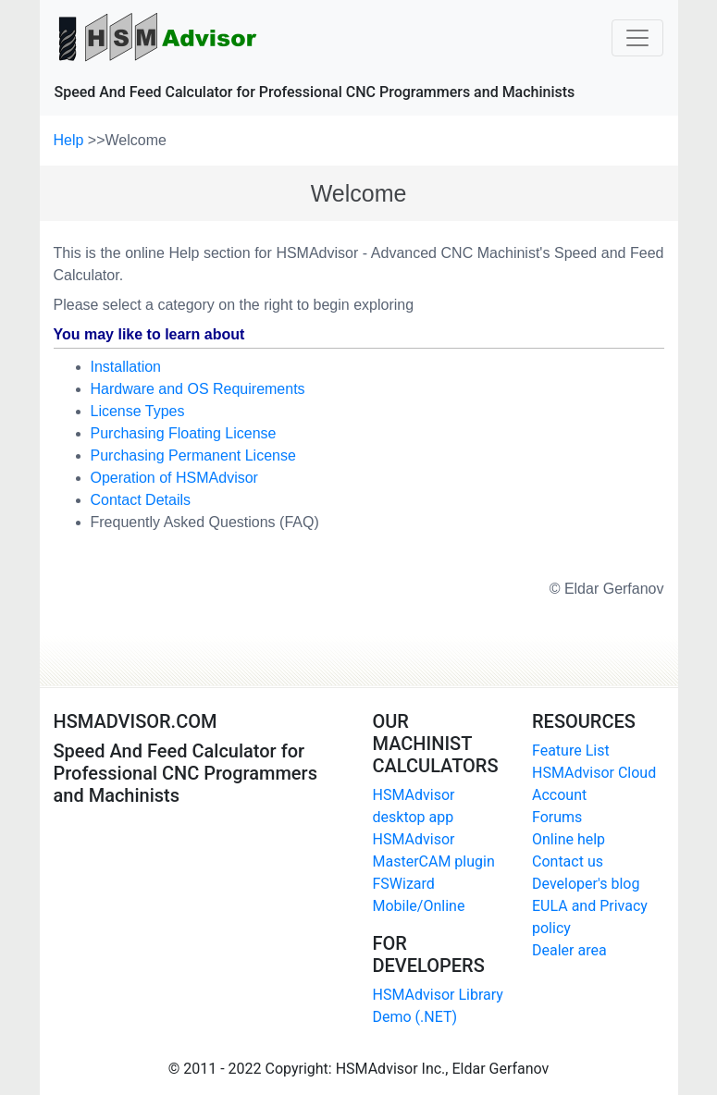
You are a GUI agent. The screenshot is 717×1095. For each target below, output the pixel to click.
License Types (138, 411)
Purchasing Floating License (184, 433)
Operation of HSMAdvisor (174, 478)
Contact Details (141, 500)
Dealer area (569, 950)
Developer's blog (585, 883)
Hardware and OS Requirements (198, 389)
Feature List (571, 750)
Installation (126, 367)
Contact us (567, 861)
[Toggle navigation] (637, 37)
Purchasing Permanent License (193, 455)
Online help (568, 839)
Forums (557, 817)
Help (71, 140)
